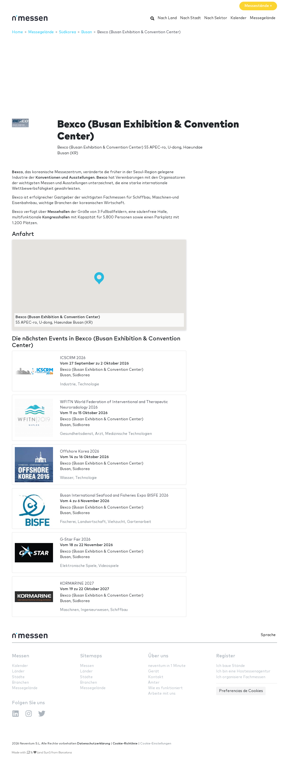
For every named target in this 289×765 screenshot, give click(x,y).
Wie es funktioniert (165, 688)
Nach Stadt (190, 18)
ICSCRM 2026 (73, 358)
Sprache (268, 635)
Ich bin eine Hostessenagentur (243, 671)
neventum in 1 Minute (167, 666)
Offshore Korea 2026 (79, 451)
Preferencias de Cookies (241, 691)
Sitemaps (91, 656)
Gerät (153, 671)
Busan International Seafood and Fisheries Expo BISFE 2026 (114, 495)
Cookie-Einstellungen (155, 743)
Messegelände (262, 18)
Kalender (238, 18)
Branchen (20, 682)
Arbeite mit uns (162, 693)
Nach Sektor (215, 18)
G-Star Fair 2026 (75, 539)
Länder (18, 671)
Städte (18, 677)
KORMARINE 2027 (77, 583)
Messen (20, 656)
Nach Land (167, 18)
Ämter (154, 682)
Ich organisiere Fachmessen (240, 677)
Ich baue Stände (230, 666)
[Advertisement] (144, 73)
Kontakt (155, 677)
